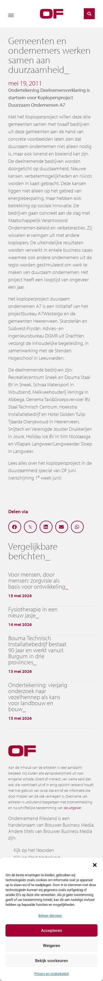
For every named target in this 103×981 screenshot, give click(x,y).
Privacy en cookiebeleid (51, 974)
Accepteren (51, 930)
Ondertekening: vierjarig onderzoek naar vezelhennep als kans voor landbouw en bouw (37, 697)
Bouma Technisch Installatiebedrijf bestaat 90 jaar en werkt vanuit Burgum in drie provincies (37, 650)
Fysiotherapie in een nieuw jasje (33, 612)
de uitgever (72, 807)
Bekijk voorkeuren (51, 960)
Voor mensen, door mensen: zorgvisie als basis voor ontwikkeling (36, 580)
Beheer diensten (50, 916)
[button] (95, 864)
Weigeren (51, 945)
